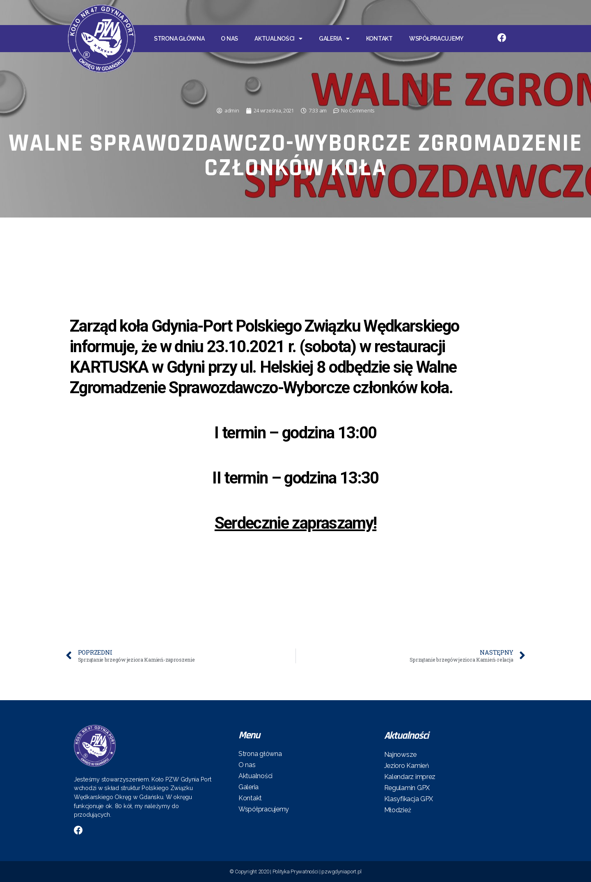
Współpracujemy (436, 38)
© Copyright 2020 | (251, 871)
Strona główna (179, 38)
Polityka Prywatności (295, 871)
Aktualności (278, 39)
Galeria (334, 39)
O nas (229, 38)
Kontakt (379, 38)
